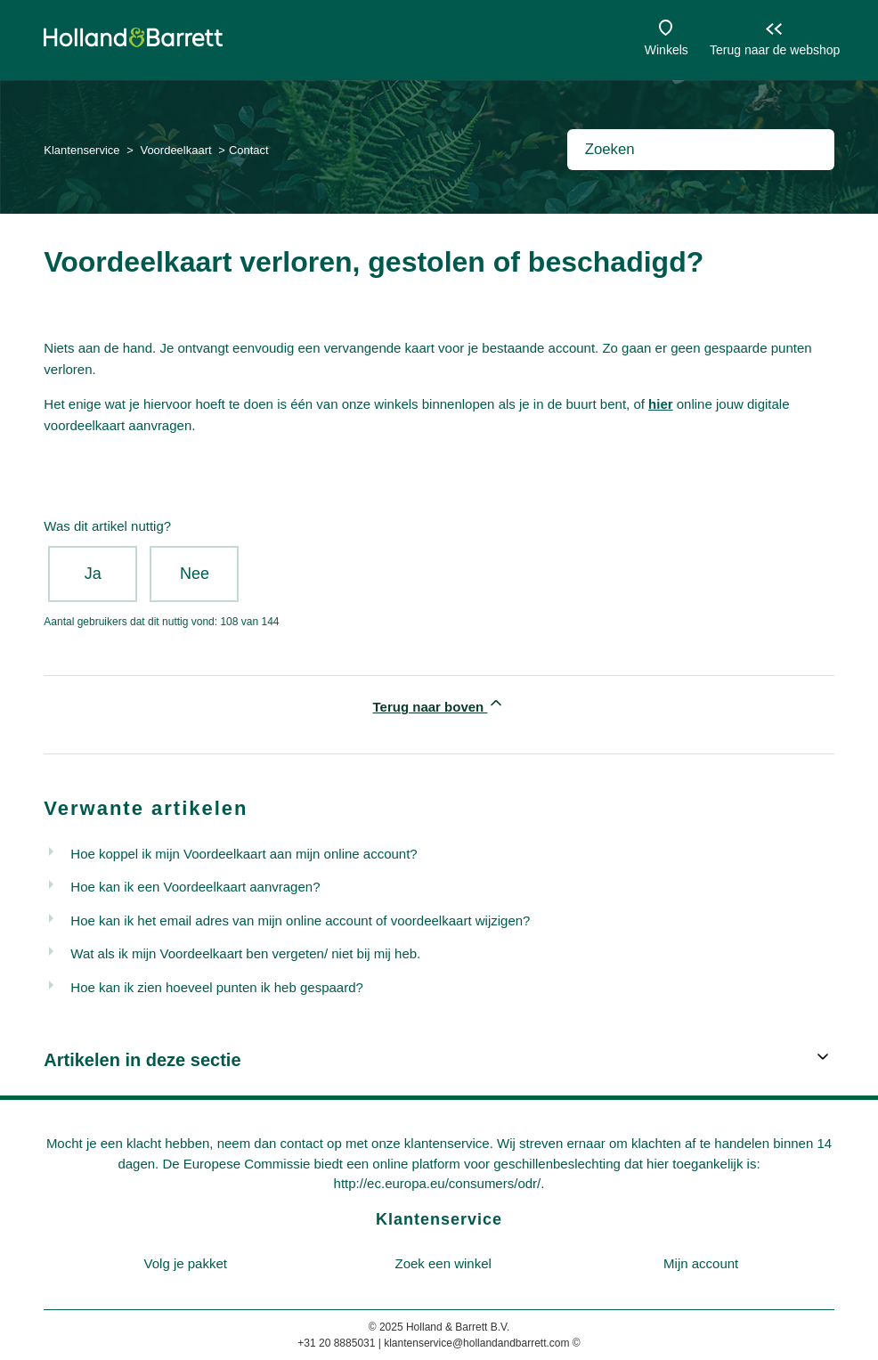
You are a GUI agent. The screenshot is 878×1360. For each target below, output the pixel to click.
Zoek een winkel (443, 1263)
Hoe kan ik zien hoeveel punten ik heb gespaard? (216, 987)
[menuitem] (185, 1264)
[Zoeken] (700, 149)
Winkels (666, 50)
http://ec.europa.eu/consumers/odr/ (437, 1183)
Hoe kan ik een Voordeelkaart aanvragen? (195, 886)
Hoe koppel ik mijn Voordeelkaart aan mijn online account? (243, 853)
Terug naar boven (439, 704)
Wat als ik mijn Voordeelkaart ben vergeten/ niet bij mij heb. (245, 953)
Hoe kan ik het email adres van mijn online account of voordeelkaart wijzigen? (300, 920)
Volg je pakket (185, 1263)
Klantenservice (81, 150)
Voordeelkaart (175, 150)
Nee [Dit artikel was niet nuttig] (194, 573)
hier (660, 403)
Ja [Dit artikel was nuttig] (93, 573)
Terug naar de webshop (775, 50)
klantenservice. (448, 1143)
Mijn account (700, 1263)
